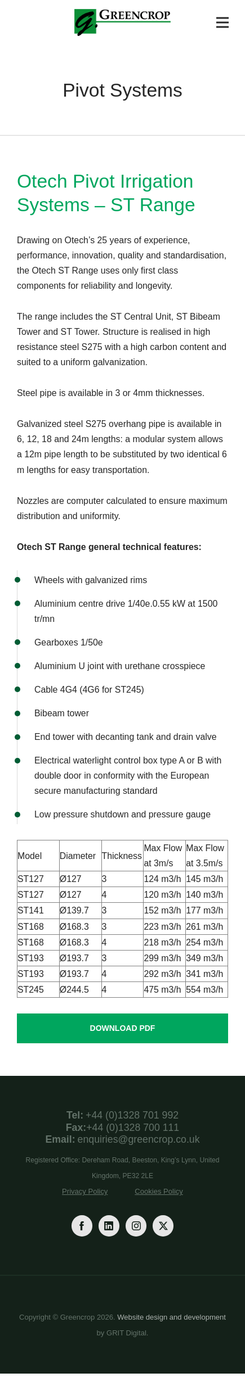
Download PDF (122, 1028)
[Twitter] (163, 1225)
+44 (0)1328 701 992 (132, 1115)
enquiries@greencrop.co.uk (139, 1139)
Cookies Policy (159, 1191)
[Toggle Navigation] (222, 22)
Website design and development (171, 1317)
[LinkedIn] (109, 1225)
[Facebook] (82, 1225)
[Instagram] (136, 1225)
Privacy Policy (85, 1191)
